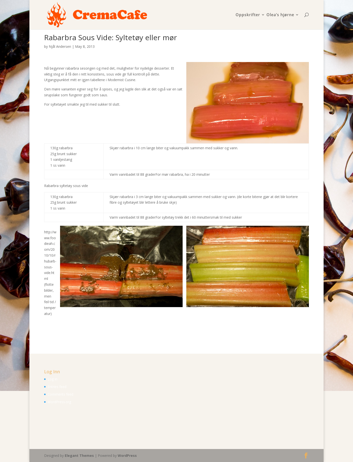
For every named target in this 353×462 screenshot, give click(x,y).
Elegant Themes (79, 455)
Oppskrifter (248, 15)
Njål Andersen (60, 46)
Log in (52, 379)
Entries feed (57, 386)
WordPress (127, 455)
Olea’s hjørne (280, 15)
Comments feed (60, 394)
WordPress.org (59, 402)
